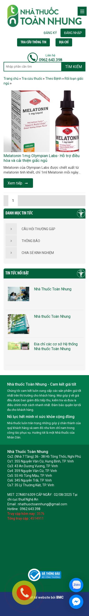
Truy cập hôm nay (21, 514)
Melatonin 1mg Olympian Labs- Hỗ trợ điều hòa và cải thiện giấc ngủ (42, 158)
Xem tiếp (18, 183)
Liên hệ (50, 55)
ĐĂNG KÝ (50, 33)
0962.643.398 (50, 60)
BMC (59, 597)
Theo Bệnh (53, 78)
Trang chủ (11, 78)
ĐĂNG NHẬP (73, 33)
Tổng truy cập (17, 518)
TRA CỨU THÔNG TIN (33, 42)
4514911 (37, 518)
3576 (40, 514)
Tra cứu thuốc (32, 78)
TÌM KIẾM (73, 67)
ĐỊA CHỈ (64, 42)
